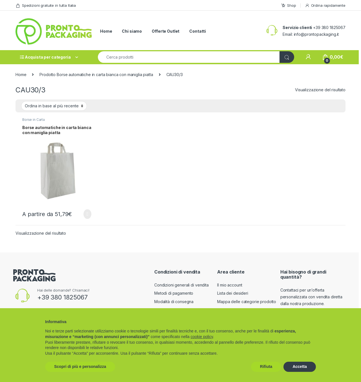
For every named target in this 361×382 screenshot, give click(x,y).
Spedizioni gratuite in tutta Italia (46, 5)
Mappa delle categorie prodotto (246, 301)
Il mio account (229, 285)
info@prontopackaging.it (316, 34)
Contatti (197, 31)
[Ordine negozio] (54, 106)
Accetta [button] (299, 366)
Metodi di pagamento (173, 293)
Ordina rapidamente (325, 5)
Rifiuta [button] (266, 366)
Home (106, 31)
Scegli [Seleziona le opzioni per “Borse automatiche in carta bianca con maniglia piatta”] (87, 214)
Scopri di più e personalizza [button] (80, 366)
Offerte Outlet (165, 31)
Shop (288, 5)
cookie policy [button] (202, 336)
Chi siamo (132, 31)
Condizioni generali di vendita (181, 285)
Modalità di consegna (173, 301)
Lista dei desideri (232, 293)
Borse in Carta (33, 119)
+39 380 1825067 (62, 297)
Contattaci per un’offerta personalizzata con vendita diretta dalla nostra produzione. (311, 297)
